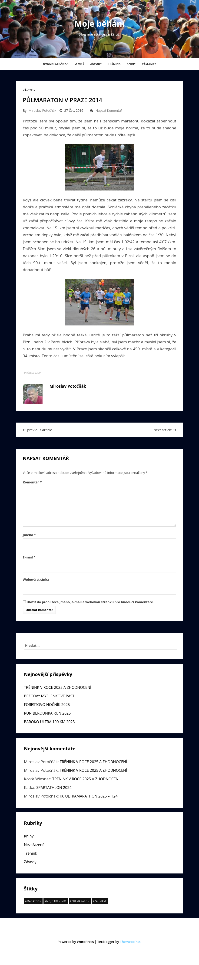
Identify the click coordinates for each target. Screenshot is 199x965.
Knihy (131, 64)
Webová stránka (36, 579)
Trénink (114, 64)
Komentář (32, 482)
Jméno (29, 535)
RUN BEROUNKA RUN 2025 (47, 713)
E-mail (29, 557)
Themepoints (130, 941)
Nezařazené (34, 844)
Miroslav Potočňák (42, 110)
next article (165, 429)
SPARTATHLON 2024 (54, 787)
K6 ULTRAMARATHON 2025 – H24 (89, 796)
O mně (79, 64)
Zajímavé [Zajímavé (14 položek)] (101, 901)
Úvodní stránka (55, 64)
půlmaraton (33, 372)
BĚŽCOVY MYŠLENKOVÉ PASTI (50, 696)
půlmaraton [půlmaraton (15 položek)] (81, 901)
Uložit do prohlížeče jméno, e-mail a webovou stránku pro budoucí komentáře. (90, 602)
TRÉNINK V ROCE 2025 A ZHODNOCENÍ (57, 687)
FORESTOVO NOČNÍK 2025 (47, 704)
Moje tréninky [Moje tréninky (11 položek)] (56, 901)
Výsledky (149, 64)
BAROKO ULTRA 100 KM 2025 (49, 721)
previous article (37, 429)
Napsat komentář (109, 110)
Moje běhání (99, 23)
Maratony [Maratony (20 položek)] (34, 901)
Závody (96, 64)
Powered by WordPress (76, 941)
